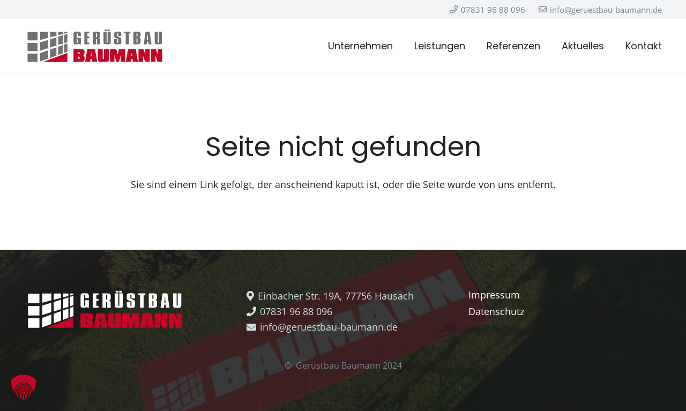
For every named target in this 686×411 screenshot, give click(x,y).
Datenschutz (496, 311)
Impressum (494, 294)
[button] (23, 387)
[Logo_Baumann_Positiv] (94, 46)
